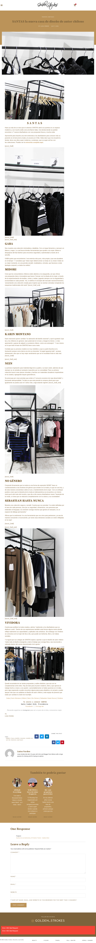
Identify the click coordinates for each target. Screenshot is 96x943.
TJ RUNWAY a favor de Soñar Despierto (32, 792)
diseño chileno (20, 738)
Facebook (29, 706)
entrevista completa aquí (34, 142)
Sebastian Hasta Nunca (48, 698)
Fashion (44, 17)
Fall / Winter (71, 940)
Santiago (51, 17)
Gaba (8, 698)
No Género (35, 698)
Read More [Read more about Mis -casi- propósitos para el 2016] (48, 817)
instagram (26, 710)
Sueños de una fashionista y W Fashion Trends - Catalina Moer (32, 838)
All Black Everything (17, 791)
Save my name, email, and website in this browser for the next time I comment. (44, 900)
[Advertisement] (39, 726)
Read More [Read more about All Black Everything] (17, 817)
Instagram (39, 706)
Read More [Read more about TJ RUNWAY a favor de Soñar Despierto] (32, 817)
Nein (29, 698)
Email (13, 884)
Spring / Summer (87, 940)
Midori (24, 698)
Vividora (60, 698)
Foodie (46, 940)
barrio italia (10, 738)
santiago (20, 740)
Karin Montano (16, 698)
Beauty (34, 940)
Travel (57, 940)
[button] (1, 5)
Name (13, 876)
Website (13, 892)
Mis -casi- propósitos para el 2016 (48, 792)
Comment (14, 852)
